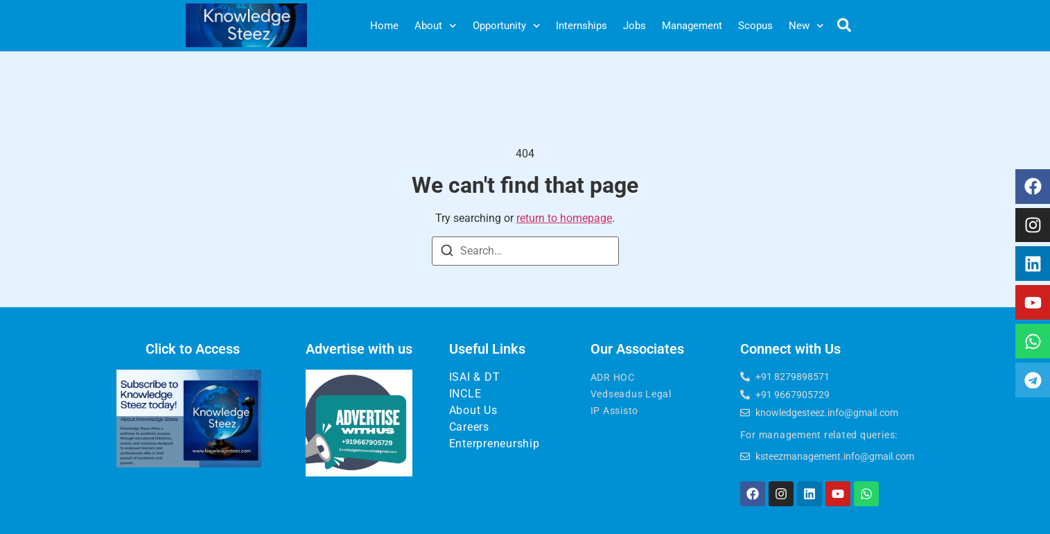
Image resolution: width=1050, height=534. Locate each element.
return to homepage (564, 218)
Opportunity (507, 26)
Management (692, 25)
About (435, 26)
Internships (581, 25)
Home (384, 25)
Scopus (755, 25)
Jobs (634, 25)
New (806, 26)
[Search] (447, 253)
